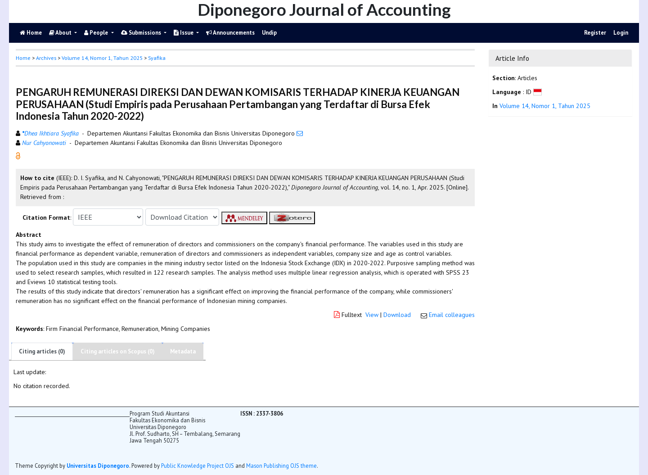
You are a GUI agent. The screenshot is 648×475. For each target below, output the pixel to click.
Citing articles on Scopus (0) (118, 351)
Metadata (183, 351)
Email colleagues (452, 315)
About (61, 32)
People (96, 32)
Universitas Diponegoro (98, 465)
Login (620, 32)
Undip (269, 32)
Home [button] (23, 57)
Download (397, 315)
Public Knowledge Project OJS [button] (197, 465)
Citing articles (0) (42, 351)
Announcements (230, 32)
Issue (184, 32)
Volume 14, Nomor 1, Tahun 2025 (102, 57)
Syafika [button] (157, 57)
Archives (46, 57)
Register (595, 32)
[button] (18, 155)
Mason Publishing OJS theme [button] (281, 465)
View (371, 315)
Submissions (141, 32)
